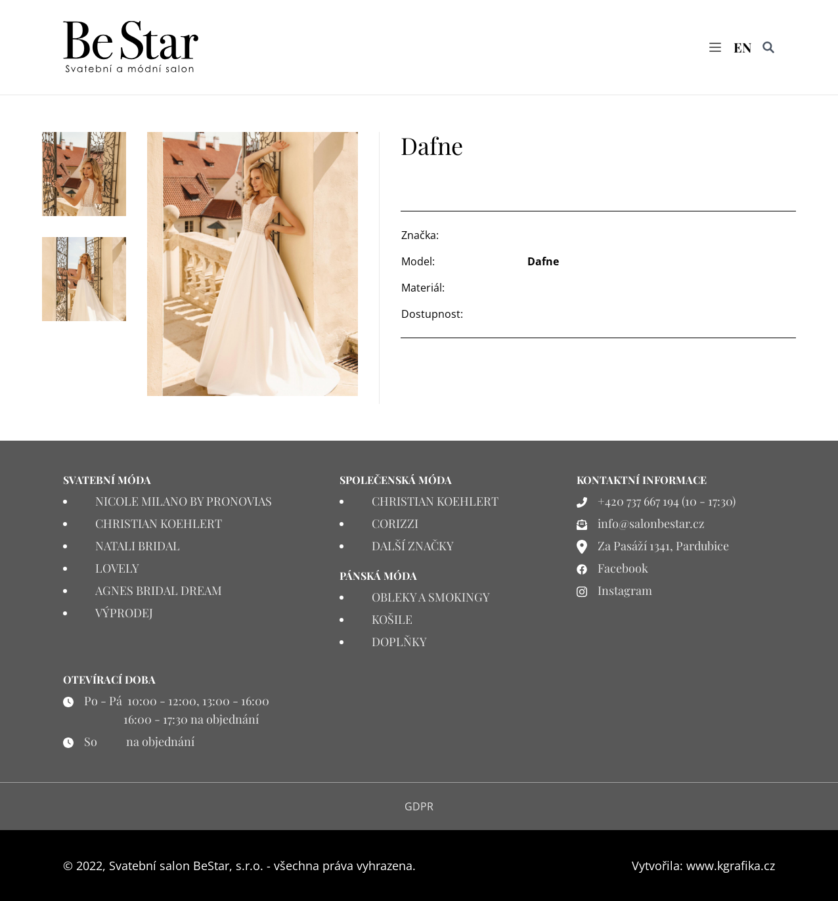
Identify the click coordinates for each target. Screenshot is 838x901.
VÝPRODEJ (124, 613)
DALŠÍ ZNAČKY (413, 546)
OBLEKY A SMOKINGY (431, 597)
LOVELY (117, 568)
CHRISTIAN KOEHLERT (158, 523)
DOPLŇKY (399, 641)
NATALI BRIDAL (137, 546)
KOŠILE (392, 619)
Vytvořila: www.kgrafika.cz (703, 865)
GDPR (419, 806)
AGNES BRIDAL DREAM (158, 590)
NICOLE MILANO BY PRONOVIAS (183, 501)
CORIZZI (395, 523)
